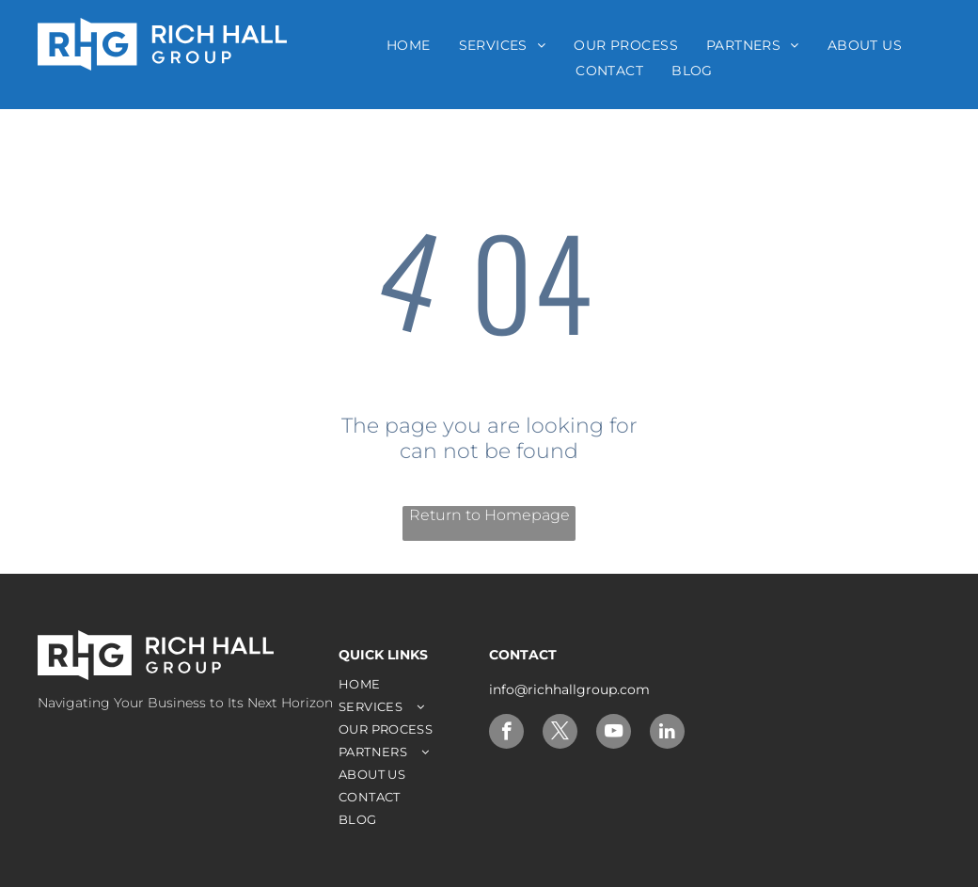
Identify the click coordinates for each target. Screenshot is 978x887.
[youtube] (613, 733)
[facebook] (506, 733)
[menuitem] (408, 45)
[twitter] (560, 733)
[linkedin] (667, 733)
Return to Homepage (489, 515)
